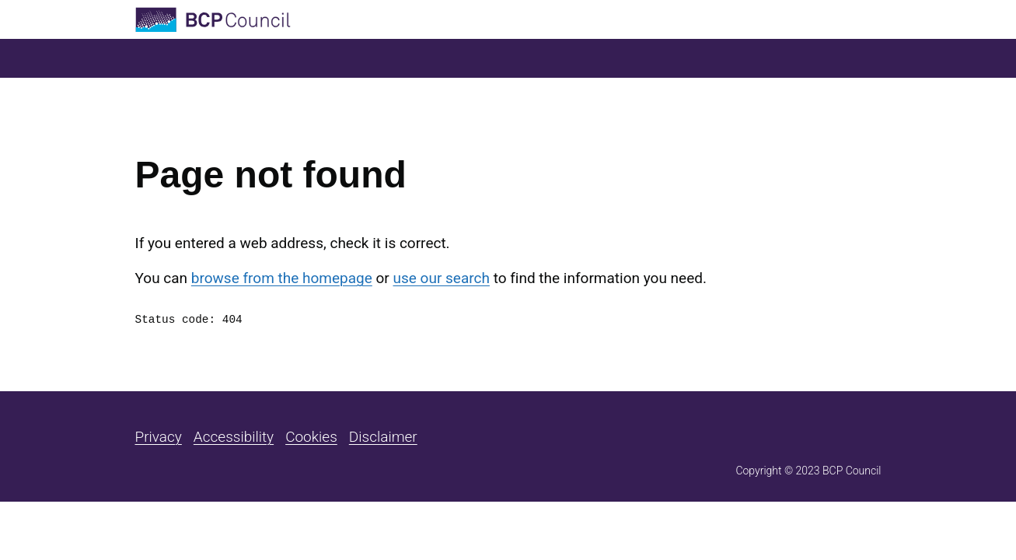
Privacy (158, 437)
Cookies (311, 437)
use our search (441, 278)
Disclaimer (383, 437)
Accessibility (234, 437)
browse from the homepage (281, 278)
